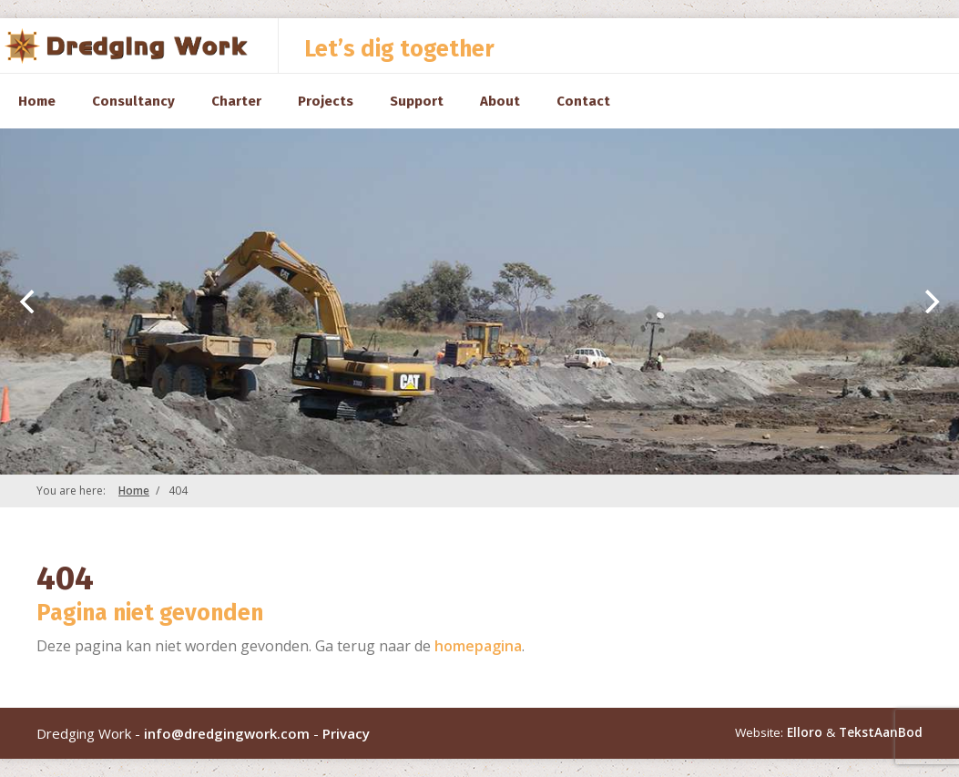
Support (417, 101)
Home (37, 101)
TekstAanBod (881, 732)
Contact (583, 101)
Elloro (804, 732)
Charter (236, 101)
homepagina (478, 646)
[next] (930, 301)
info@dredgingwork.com (227, 733)
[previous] (29, 301)
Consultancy (133, 101)
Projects (325, 101)
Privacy (346, 733)
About (500, 101)
